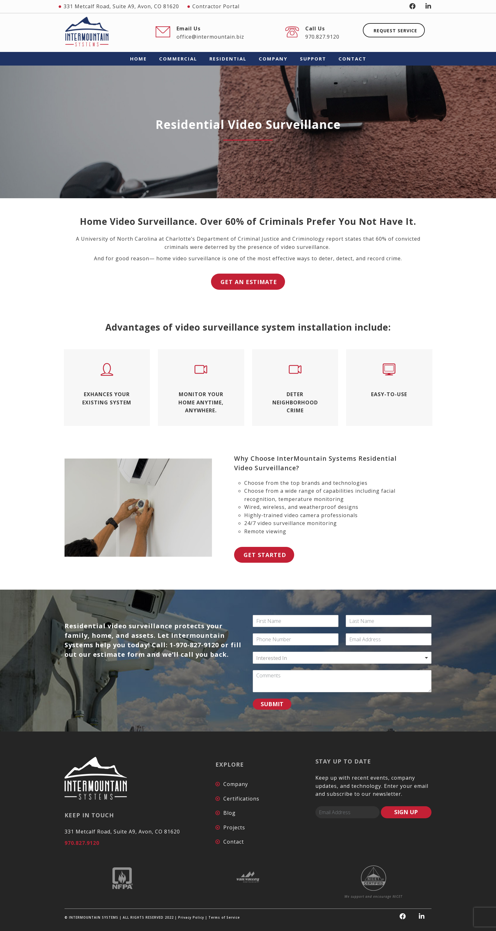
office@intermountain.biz (210, 36)
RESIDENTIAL (227, 58)
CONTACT (352, 58)
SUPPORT (313, 58)
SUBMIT (272, 704)
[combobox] (342, 658)
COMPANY (273, 58)
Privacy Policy (191, 917)
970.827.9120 (322, 36)
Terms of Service (224, 917)
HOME (138, 58)
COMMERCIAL (178, 58)
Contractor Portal (215, 6)
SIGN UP (406, 812)
